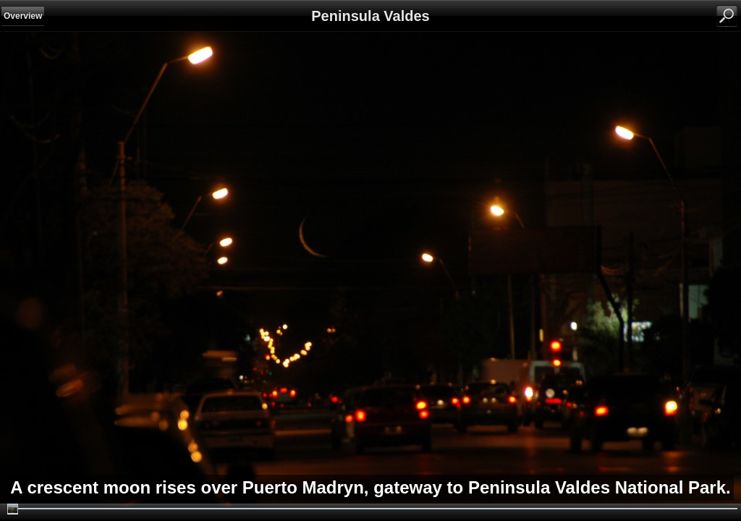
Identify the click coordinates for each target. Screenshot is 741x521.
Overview (23, 16)
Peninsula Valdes (370, 16)
